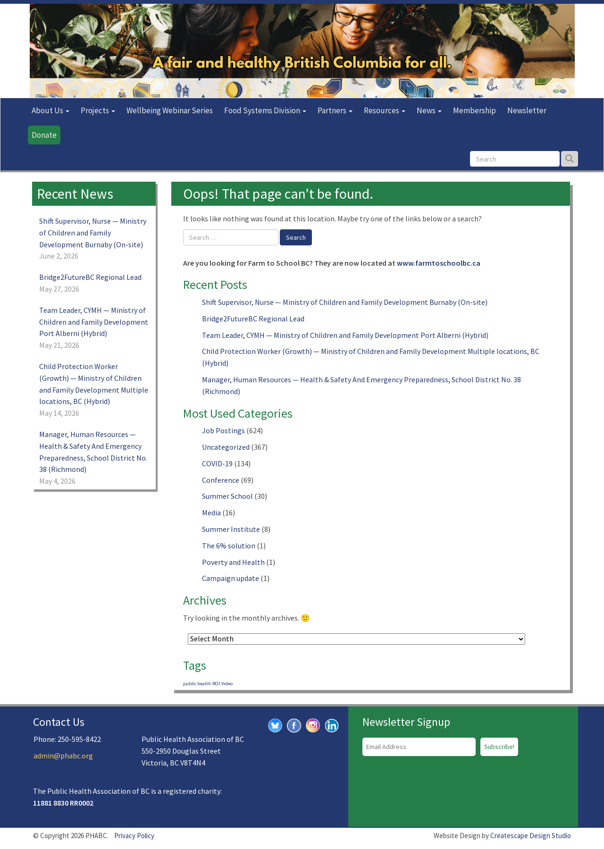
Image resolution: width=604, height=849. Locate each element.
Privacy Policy (134, 835)
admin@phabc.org (63, 755)
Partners (335, 110)
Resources (384, 110)
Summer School (227, 496)
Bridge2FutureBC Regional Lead (253, 318)
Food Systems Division (265, 110)
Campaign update (230, 578)
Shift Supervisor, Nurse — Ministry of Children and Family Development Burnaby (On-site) (344, 302)
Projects (98, 110)
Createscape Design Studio (530, 835)
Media (211, 512)
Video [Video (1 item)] (227, 684)
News (429, 110)
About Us (50, 110)
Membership (474, 110)
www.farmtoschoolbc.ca (438, 263)
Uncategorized (226, 447)
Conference (220, 480)
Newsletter (526, 110)
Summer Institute (231, 529)
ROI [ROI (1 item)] (216, 684)
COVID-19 (217, 463)
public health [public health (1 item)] (197, 684)
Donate (44, 135)
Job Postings (223, 430)
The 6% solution (228, 545)
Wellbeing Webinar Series (169, 110)
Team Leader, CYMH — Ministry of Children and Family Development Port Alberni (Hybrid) (345, 335)
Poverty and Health (233, 562)
